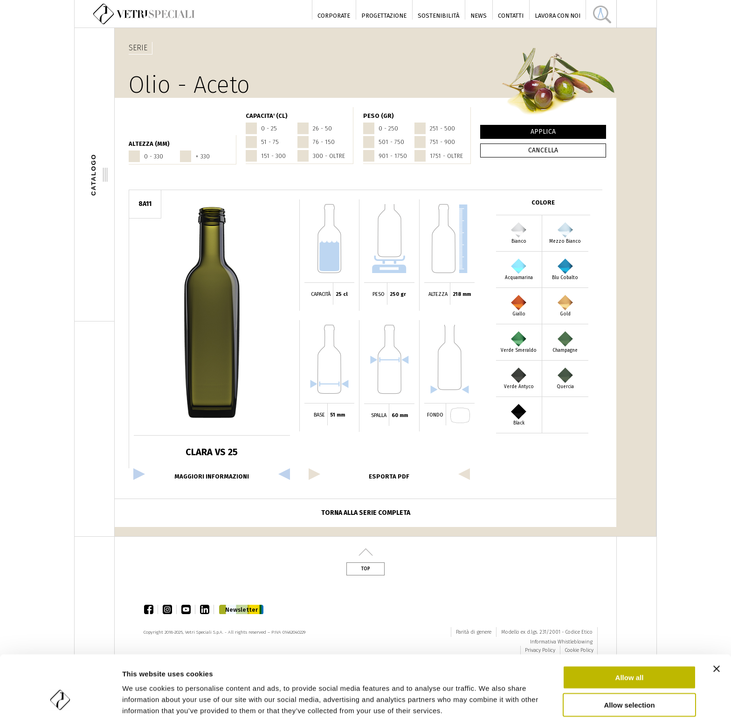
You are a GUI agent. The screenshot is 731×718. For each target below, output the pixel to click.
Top (365, 569)
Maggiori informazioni (211, 476)
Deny (629, 677)
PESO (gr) (378, 115)
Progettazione (384, 15)
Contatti (511, 15)
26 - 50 (322, 128)
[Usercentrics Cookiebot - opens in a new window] (60, 700)
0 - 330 (153, 156)
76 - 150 (324, 141)
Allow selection (629, 650)
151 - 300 (273, 155)
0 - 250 (388, 128)
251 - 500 (442, 128)
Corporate (333, 15)
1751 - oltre (446, 155)
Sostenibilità (438, 15)
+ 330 (202, 156)
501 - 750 (391, 141)
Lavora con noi (557, 15)
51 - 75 (270, 141)
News (478, 15)
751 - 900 (442, 141)
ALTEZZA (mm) (149, 143)
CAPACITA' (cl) (267, 115)
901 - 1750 (393, 155)
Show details (144, 700)
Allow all (629, 622)
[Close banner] (716, 613)
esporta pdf (389, 476)
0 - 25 (269, 128)
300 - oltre (329, 155)
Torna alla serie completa (365, 513)
